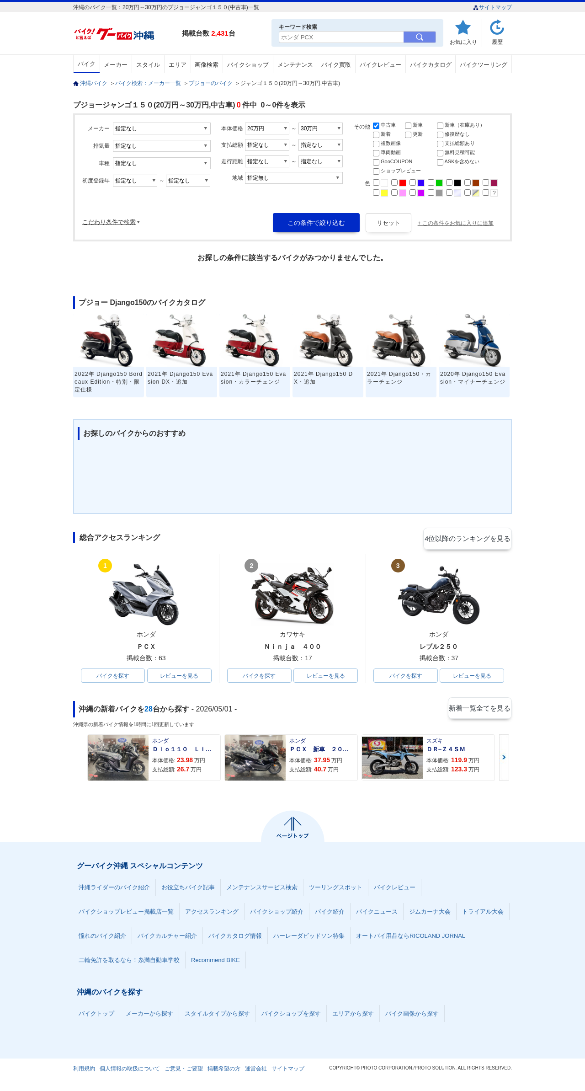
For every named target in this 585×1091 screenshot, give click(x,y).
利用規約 (84, 1070)
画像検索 (206, 64)
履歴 (497, 42)
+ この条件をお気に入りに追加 (456, 223)
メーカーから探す (149, 1014)
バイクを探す (112, 676)
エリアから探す (353, 1014)
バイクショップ (248, 64)
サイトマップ (492, 7)
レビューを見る (179, 676)
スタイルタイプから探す (217, 1014)
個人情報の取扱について (130, 1070)
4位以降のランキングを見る (469, 538)
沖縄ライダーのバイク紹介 (114, 888)
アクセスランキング (212, 912)
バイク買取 (336, 64)
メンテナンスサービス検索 (262, 888)
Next (504, 759)
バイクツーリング (483, 64)
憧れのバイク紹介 (102, 937)
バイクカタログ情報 (235, 937)
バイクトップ (96, 1014)
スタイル (148, 64)
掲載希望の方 (223, 1070)
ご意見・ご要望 (184, 1070)
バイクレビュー (380, 64)
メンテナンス (295, 64)
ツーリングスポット (335, 888)
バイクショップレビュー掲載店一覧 (126, 912)
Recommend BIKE (215, 961)
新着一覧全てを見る (479, 710)
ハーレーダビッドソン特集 (309, 937)
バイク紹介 (330, 912)
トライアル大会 (483, 912)
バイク (87, 63)
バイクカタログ (431, 64)
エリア (177, 64)
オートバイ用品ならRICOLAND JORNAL (410, 937)
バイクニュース (377, 912)
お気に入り (463, 42)
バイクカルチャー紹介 (167, 937)
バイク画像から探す (412, 1014)
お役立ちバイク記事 (188, 888)
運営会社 (256, 1070)
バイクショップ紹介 (276, 912)
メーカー (116, 64)
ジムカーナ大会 (430, 912)
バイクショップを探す (291, 1014)
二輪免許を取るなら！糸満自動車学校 (129, 961)
